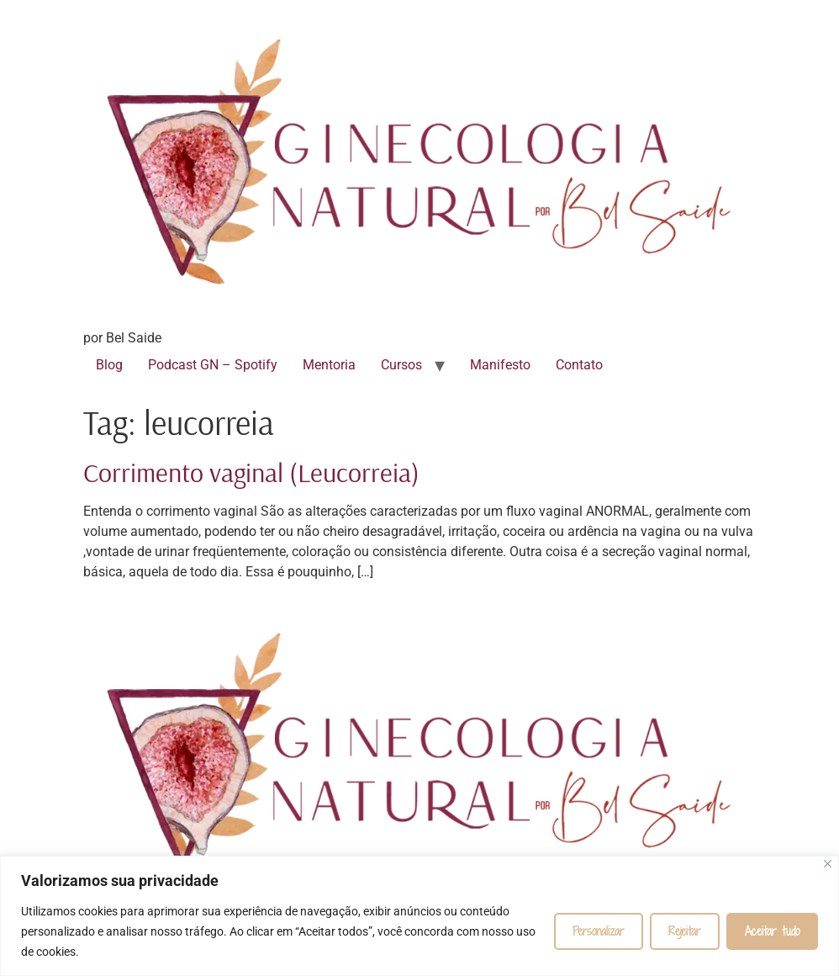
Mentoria (329, 365)
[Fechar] (827, 863)
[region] (419, 916)
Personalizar (599, 931)
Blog (109, 365)
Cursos (401, 365)
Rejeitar (684, 931)
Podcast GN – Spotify (212, 365)
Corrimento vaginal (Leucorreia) (251, 472)
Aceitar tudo (772, 931)
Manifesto (500, 365)
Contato (579, 365)
